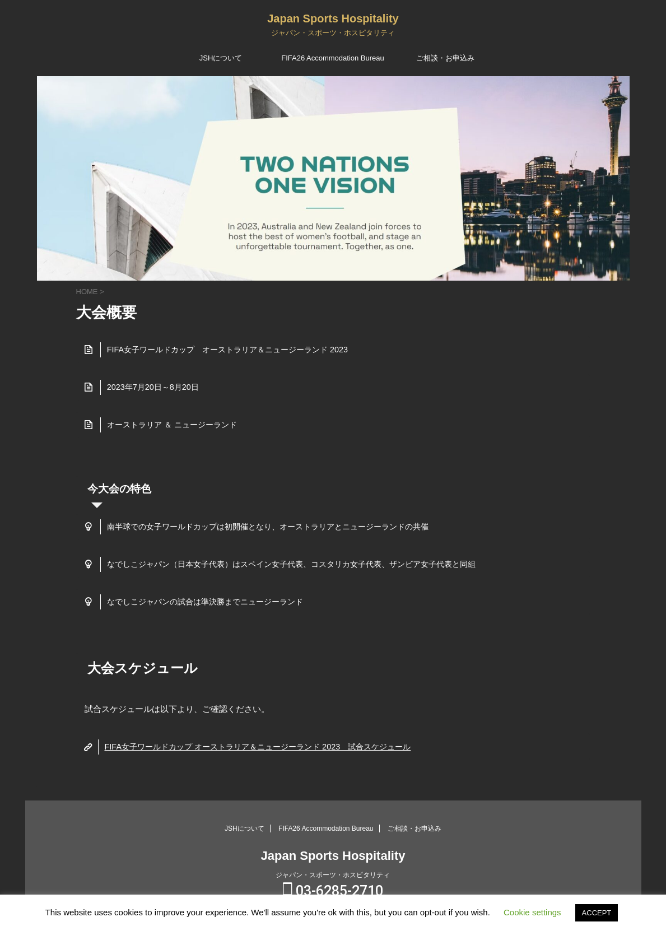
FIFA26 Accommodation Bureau (332, 58)
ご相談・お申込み (445, 58)
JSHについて (221, 58)
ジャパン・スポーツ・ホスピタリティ (333, 874)
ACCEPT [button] (597, 913)
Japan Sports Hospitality (333, 18)
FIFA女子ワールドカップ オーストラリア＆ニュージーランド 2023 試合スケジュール (257, 746)
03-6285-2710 (333, 890)
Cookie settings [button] (532, 912)
